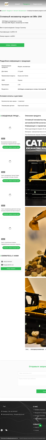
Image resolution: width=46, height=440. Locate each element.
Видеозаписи (37, 4)
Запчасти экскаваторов (19, 10)
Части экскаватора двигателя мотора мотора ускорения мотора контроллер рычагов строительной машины (11, 210)
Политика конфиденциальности (9, 438)
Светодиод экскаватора (37, 349)
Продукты (26, 4)
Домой (17, 4)
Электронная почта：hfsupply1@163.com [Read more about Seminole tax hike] (12, 414)
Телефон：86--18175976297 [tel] (9, 411)
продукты (9, 10)
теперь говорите (12, 45)
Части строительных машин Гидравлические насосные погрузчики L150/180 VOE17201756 (11, 244)
